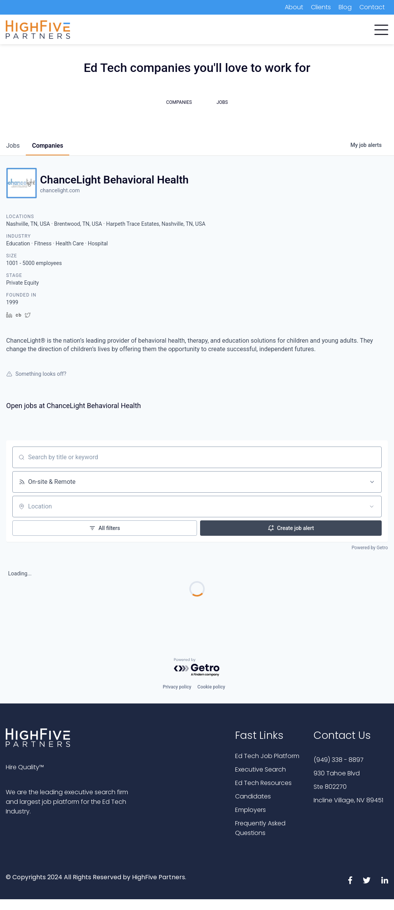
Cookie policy (211, 687)
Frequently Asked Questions (260, 828)
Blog (345, 7)
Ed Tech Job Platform (267, 756)
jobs (13, 145)
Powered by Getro (370, 547)
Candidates (253, 796)
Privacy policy (177, 687)
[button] (381, 28)
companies (47, 145)
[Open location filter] (371, 506)
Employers (250, 809)
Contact (372, 7)
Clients (321, 7)
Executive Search (260, 769)
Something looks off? (36, 374)
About (294, 7)
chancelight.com (60, 190)
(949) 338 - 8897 (339, 759)
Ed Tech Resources (263, 782)
